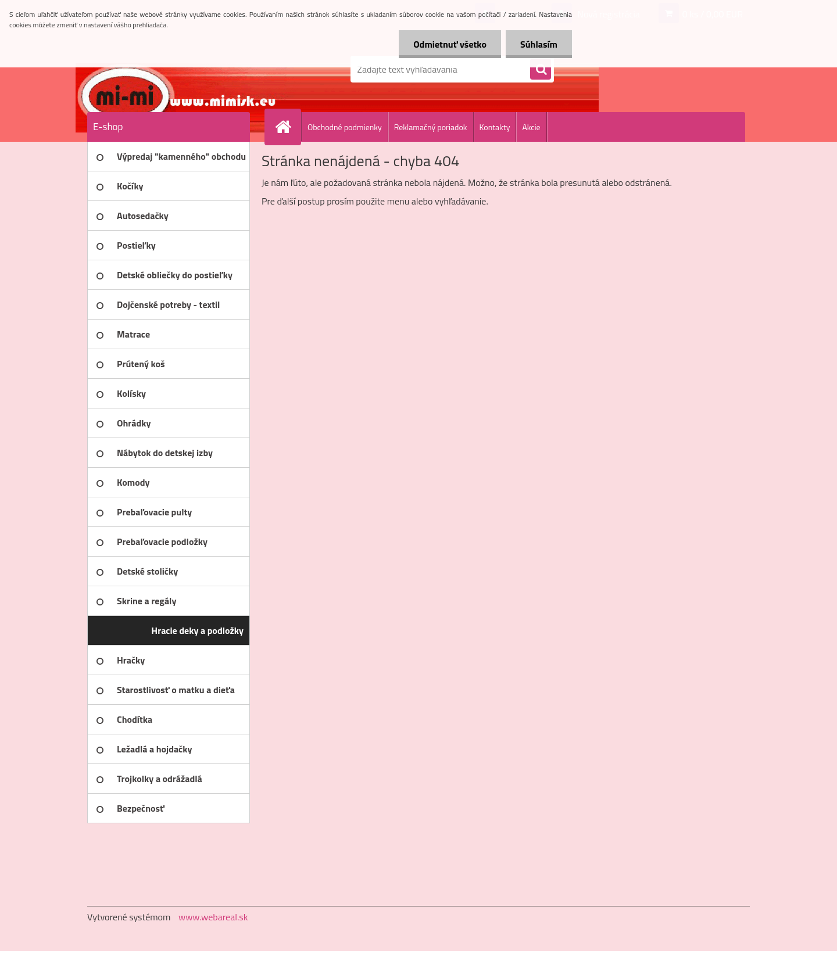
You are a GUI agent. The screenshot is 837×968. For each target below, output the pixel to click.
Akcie (531, 127)
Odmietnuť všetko (450, 44)
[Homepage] (287, 126)
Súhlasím (538, 44)
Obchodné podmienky (344, 127)
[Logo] (167, 69)
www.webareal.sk (213, 917)
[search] (540, 70)
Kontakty (495, 127)
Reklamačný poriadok (430, 127)
